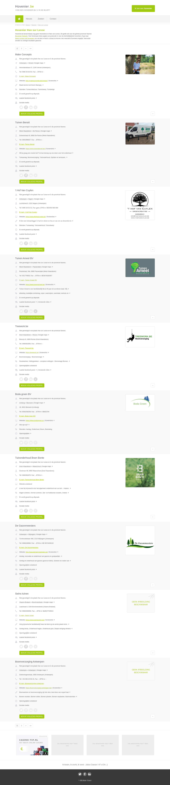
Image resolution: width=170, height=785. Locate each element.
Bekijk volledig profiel (32, 114)
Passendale (37, 267)
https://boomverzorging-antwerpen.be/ (38, 688)
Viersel (30, 63)
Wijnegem (31, 534)
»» (30, 48)
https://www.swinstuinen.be (35, 620)
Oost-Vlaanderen (25, 335)
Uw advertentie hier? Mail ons (67, 745)
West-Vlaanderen (25, 131)
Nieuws (29, 19)
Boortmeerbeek (37, 602)
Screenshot (53, 81)
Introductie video (44, 302)
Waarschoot (37, 466)
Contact (53, 19)
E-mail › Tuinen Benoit (26, 144)
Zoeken (41, 19)
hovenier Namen (21, 36)
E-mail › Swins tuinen (26, 615)
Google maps (39, 63)
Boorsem (30, 403)
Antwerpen (23, 63)
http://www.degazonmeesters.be (36, 552)
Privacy (89, 780)
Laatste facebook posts (28, 98)
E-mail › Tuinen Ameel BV (28, 280)
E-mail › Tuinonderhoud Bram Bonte (31, 480)
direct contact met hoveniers (24, 38)
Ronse (35, 335)
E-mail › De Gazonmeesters (28, 547)
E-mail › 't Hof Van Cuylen (28, 212)
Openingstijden (25, 433)
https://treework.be (32, 352)
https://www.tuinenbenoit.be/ (35, 149)
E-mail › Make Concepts (27, 76)
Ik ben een (143, 8)
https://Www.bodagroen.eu (35, 420)
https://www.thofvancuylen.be (35, 217)
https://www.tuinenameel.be (35, 284)
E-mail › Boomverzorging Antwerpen (31, 683)
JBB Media (83, 780)
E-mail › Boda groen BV (27, 416)
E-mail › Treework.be (26, 348)
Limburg (22, 403)
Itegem (30, 199)
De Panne (36, 131)
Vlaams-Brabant (24, 602)
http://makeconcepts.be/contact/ (36, 81)
